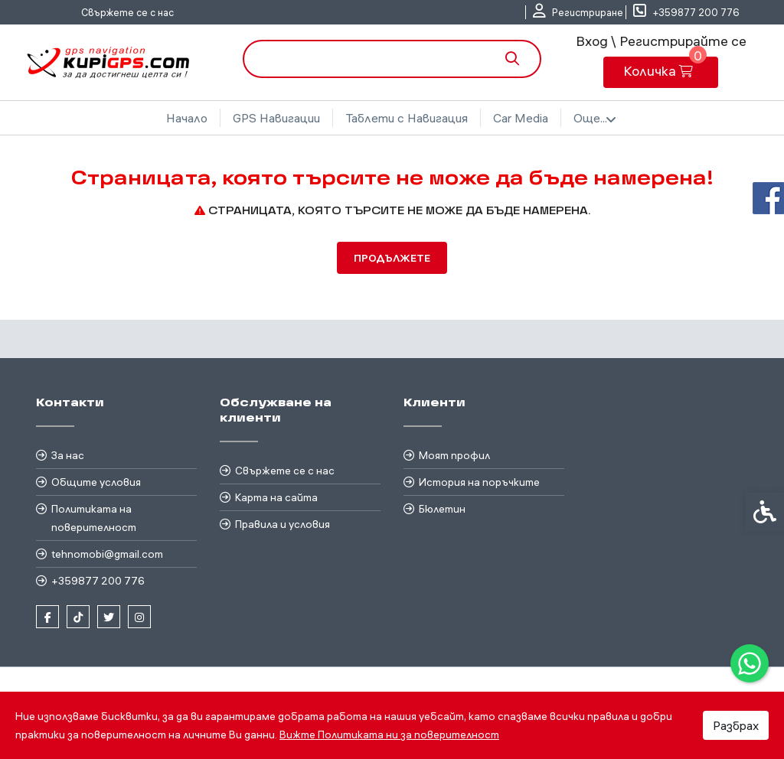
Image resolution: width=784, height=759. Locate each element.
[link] (749, 663)
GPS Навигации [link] (276, 117)
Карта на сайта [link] (276, 497)
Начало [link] (186, 117)
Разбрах (736, 725)
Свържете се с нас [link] (127, 12)
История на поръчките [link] (479, 482)
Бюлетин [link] (442, 509)
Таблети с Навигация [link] (406, 117)
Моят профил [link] (454, 455)
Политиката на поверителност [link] (93, 518)
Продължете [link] (392, 258)
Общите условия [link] (96, 482)
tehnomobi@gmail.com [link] (107, 554)
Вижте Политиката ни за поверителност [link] (389, 734)
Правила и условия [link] (282, 524)
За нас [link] (67, 455)
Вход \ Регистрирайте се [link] (661, 41)
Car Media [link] (520, 117)
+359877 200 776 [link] (98, 581)
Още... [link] (594, 118)
